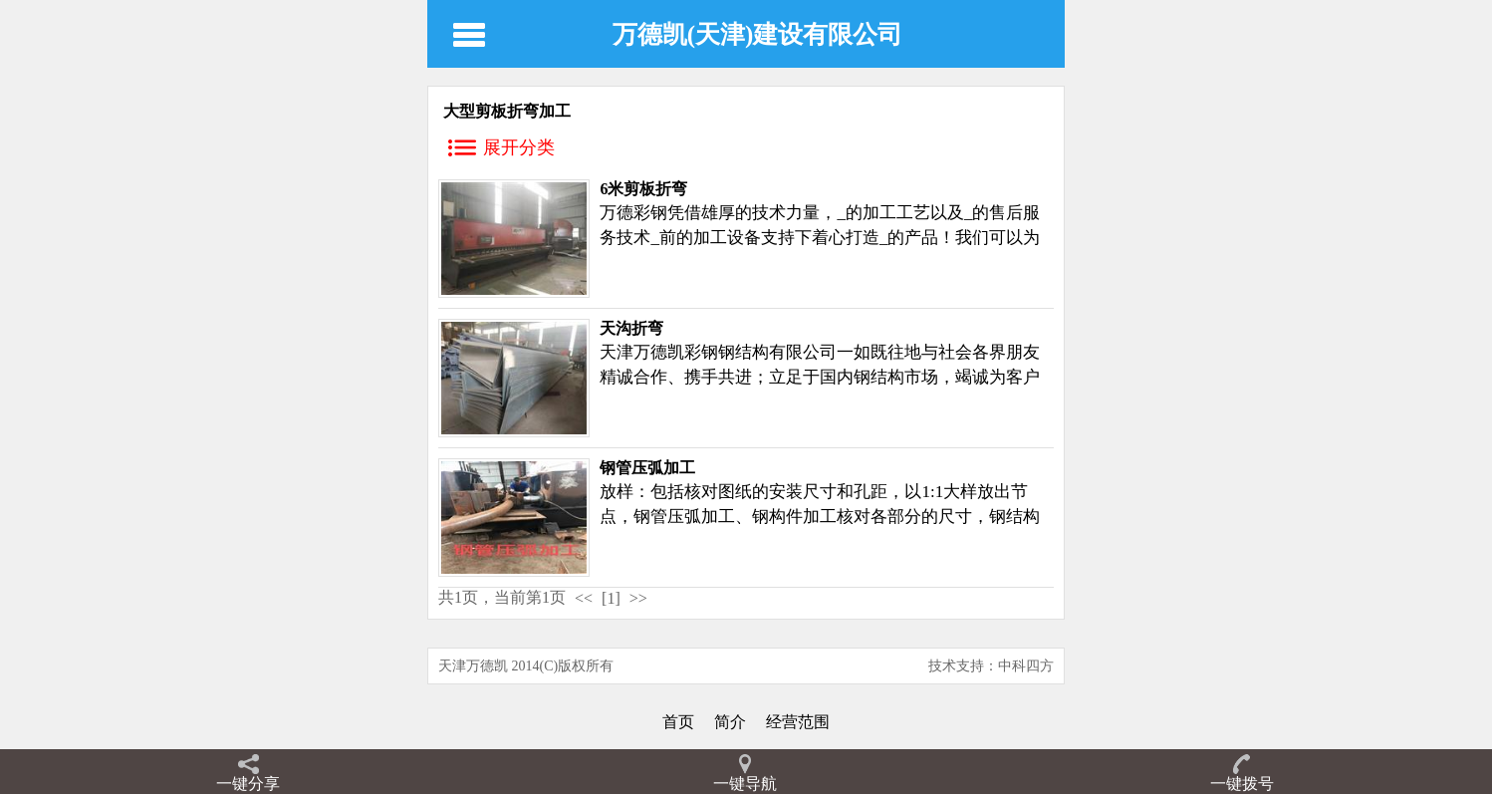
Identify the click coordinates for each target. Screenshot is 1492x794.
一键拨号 (1242, 783)
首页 (678, 721)
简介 (730, 721)
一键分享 (248, 783)
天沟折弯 (631, 328)
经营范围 (798, 721)
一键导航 (745, 783)
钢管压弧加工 (647, 467)
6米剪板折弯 (643, 188)
